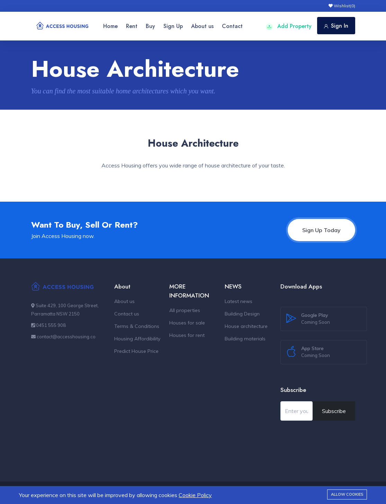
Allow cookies (347, 494)
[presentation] (333, 439)
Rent (131, 26)
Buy (150, 26)
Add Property (289, 26)
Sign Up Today (321, 230)
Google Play (315, 319)
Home (110, 26)
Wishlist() (342, 5)
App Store (315, 352)
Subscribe (334, 410)
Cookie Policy (195, 495)
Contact (232, 26)
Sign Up (173, 26)
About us (202, 26)
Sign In (336, 26)
